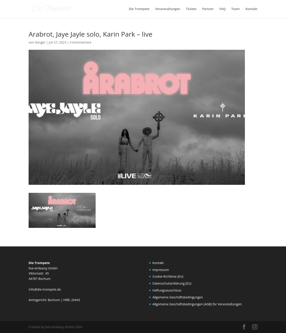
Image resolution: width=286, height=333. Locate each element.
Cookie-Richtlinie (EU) (167, 276)
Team (235, 9)
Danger (40, 42)
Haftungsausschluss (166, 290)
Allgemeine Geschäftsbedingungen (177, 297)
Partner (208, 9)
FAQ (222, 9)
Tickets (191, 9)
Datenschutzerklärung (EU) (171, 283)
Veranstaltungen (167, 9)
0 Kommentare (80, 42)
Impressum (160, 270)
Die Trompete (139, 9)
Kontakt (251, 9)
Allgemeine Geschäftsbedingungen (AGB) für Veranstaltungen (197, 304)
